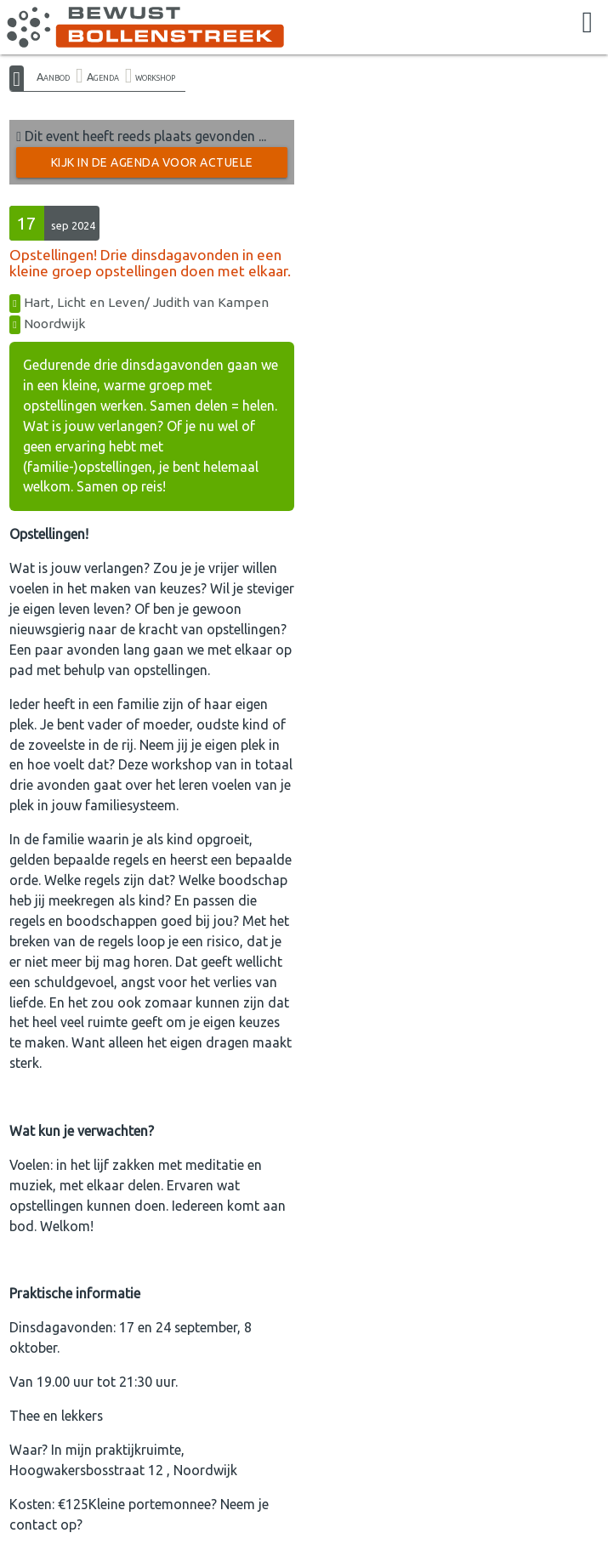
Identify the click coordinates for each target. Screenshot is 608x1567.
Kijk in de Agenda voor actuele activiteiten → (152, 167)
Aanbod (53, 76)
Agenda (103, 76)
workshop (155, 76)
